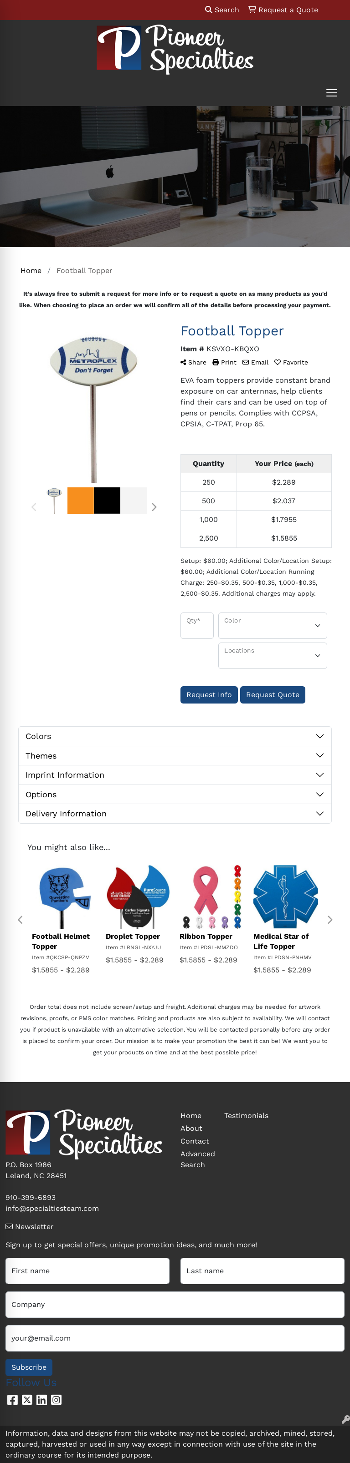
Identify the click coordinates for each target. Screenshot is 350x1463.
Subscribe (28, 1367)
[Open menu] (332, 93)
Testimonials (240, 1115)
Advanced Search (196, 1159)
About (191, 1128)
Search (222, 9)
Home (190, 1115)
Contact (194, 1141)
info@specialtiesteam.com (52, 1208)
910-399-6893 (30, 1197)
